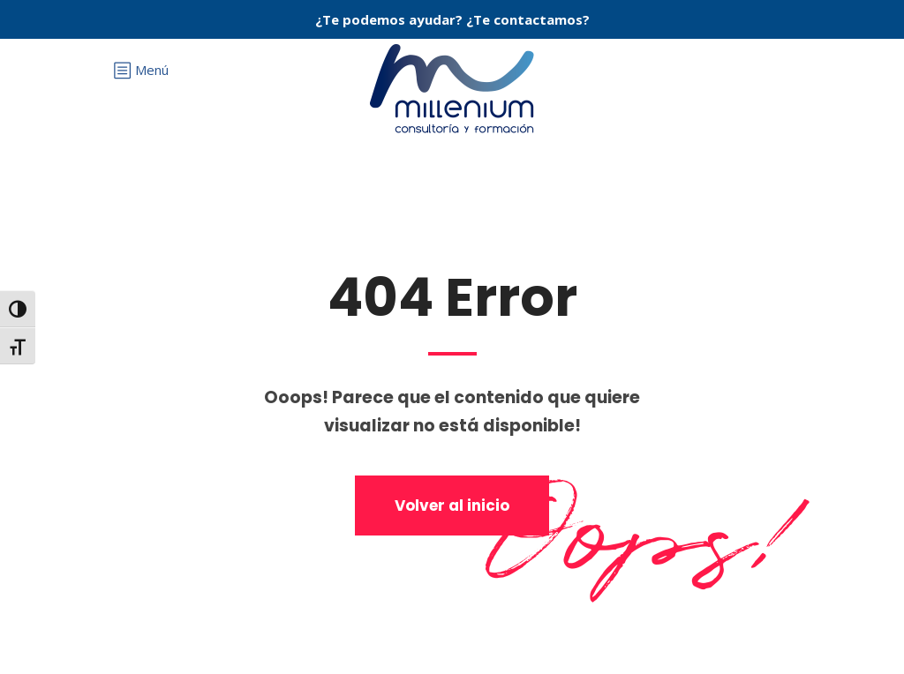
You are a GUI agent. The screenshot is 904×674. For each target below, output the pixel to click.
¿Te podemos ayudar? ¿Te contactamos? (452, 19)
